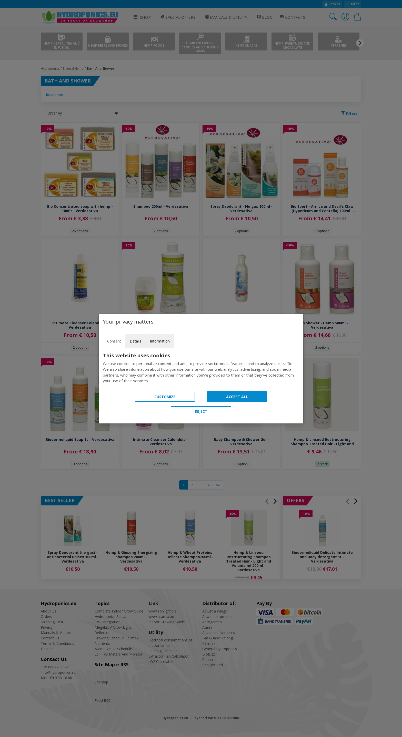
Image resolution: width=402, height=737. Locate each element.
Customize (164, 396)
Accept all (237, 396)
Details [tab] (135, 341)
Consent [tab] (114, 341)
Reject (201, 411)
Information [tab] (160, 341)
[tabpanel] (201, 368)
